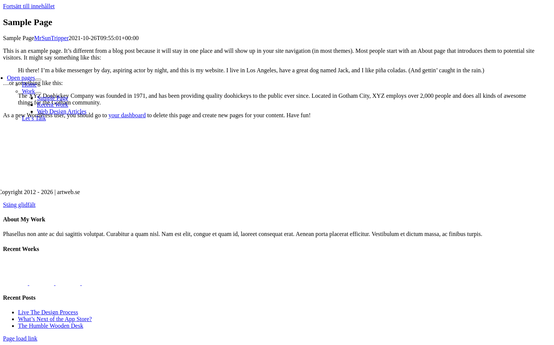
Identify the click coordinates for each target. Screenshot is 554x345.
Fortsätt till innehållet (29, 6)
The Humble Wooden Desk (50, 326)
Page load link (20, 338)
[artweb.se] (220, 179)
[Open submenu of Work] (38, 93)
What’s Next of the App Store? (55, 319)
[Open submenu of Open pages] (38, 80)
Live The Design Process (48, 312)
